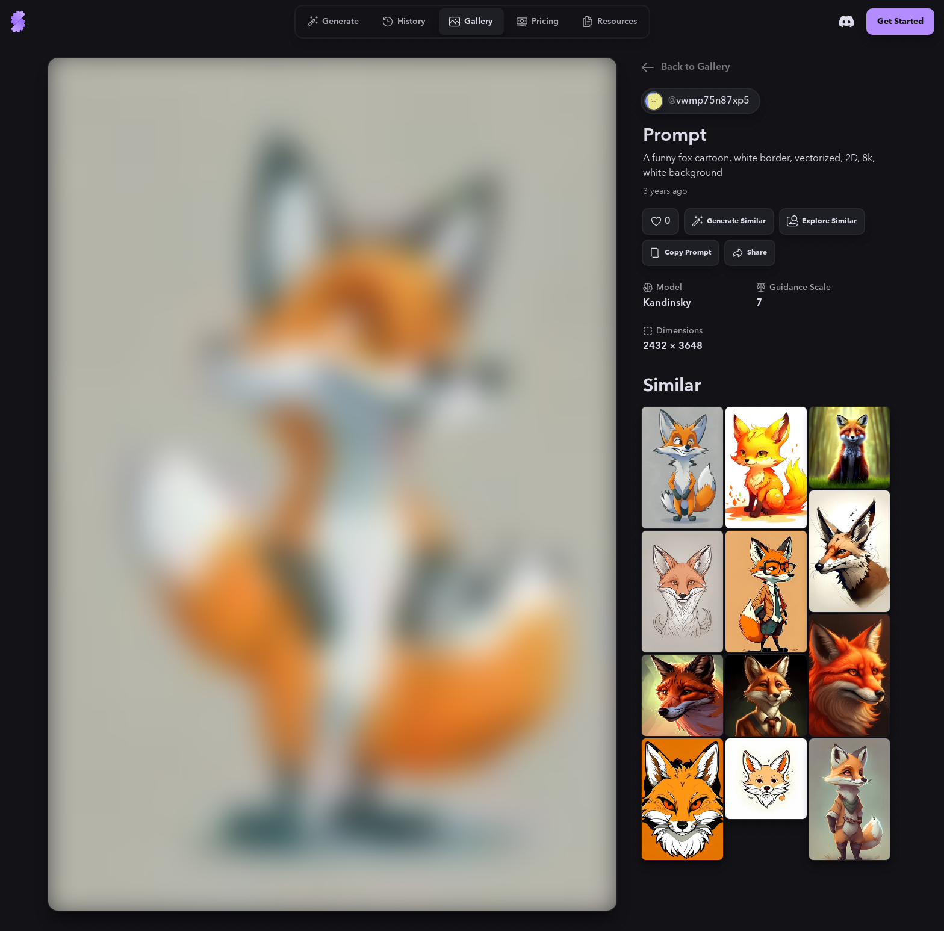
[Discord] (846, 21)
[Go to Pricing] (538, 21)
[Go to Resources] (610, 21)
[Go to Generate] (333, 21)
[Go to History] (404, 21)
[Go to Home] (18, 21)
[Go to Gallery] (471, 21)
